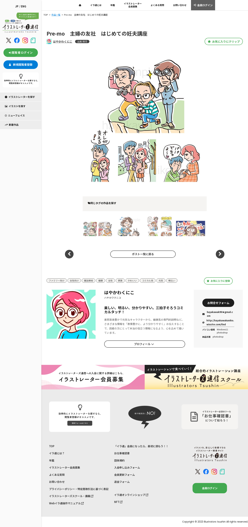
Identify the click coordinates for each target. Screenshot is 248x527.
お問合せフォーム (218, 303)
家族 (120, 280)
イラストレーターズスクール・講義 (71, 496)
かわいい (132, 280)
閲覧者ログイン (20, 52)
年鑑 (112, 5)
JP (16, 6)
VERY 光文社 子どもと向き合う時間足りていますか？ (158, 226)
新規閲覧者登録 (20, 64)
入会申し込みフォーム (127, 467)
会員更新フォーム (124, 474)
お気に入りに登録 (218, 280)
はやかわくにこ (62, 41)
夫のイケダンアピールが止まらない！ (97, 226)
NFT (118, 502)
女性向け (74, 280)
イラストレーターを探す (20, 97)
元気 (161, 280)
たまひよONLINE (190, 226)
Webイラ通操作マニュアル (66, 503)
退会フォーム (122, 481)
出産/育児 (82, 41)
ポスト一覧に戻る (143, 254)
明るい (171, 280)
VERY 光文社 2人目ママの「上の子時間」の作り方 (127, 226)
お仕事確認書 (122, 453)
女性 (110, 280)
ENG (23, 6)
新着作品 (11, 124)
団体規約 (119, 460)
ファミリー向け (56, 280)
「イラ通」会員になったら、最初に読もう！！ (141, 446)
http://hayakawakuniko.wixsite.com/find (218, 322)
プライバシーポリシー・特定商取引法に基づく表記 (78, 489)
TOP (51, 446)
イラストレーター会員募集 (133, 5)
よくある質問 (157, 5)
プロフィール (144, 344)
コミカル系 (147, 280)
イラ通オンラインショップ (131, 495)
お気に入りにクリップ (224, 41)
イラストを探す (15, 106)
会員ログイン (203, 5)
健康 (100, 280)
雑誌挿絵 (88, 280)
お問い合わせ (180, 5)
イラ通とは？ (57, 453)
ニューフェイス (15, 115)
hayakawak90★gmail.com (217, 313)
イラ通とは (95, 5)
